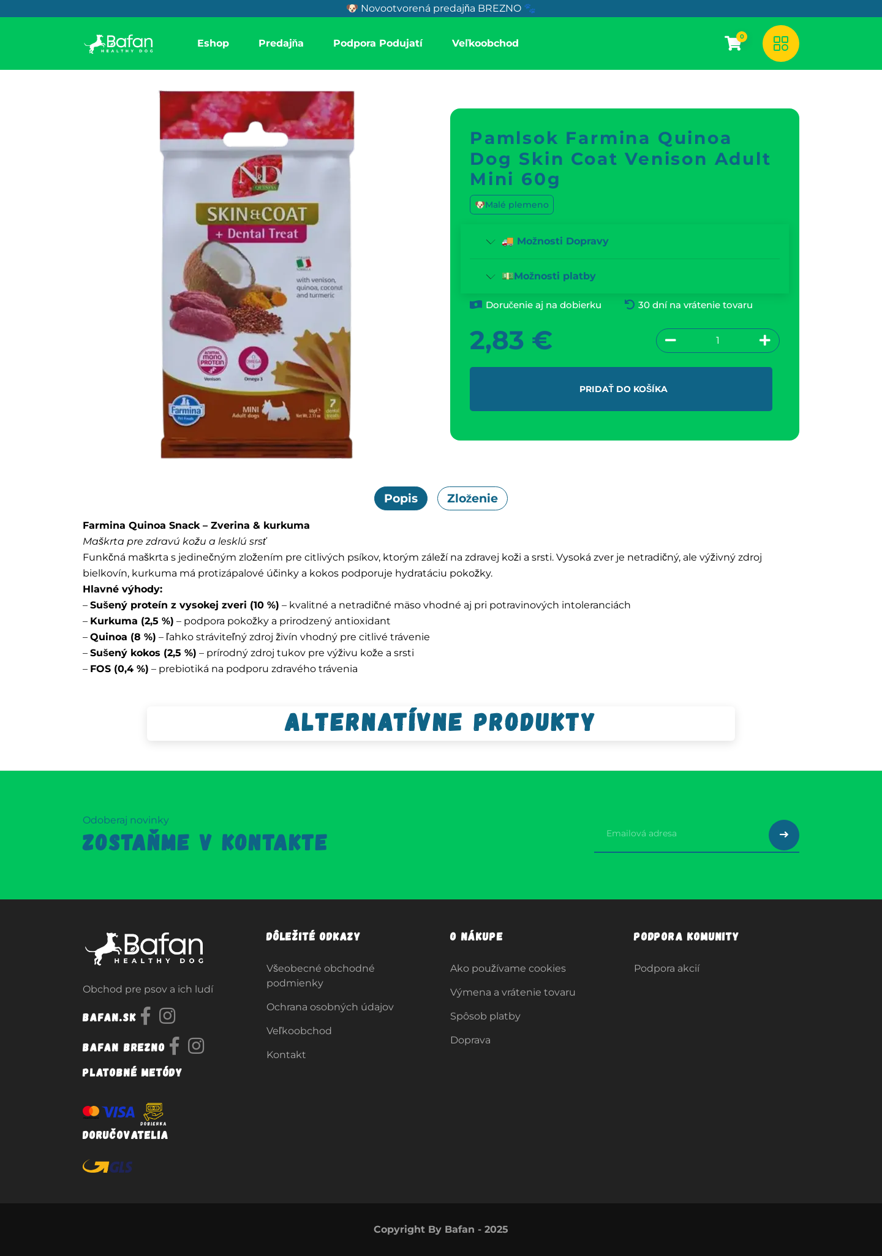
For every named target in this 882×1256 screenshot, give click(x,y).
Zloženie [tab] (473, 498)
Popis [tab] (401, 498)
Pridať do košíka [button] (623, 388)
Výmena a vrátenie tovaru (513, 992)
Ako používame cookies (508, 968)
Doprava (470, 1040)
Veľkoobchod (299, 1031)
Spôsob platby (485, 1016)
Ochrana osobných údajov (330, 1007)
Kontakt (286, 1055)
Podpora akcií (666, 968)
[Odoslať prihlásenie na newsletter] (784, 835)
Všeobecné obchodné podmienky (320, 976)
